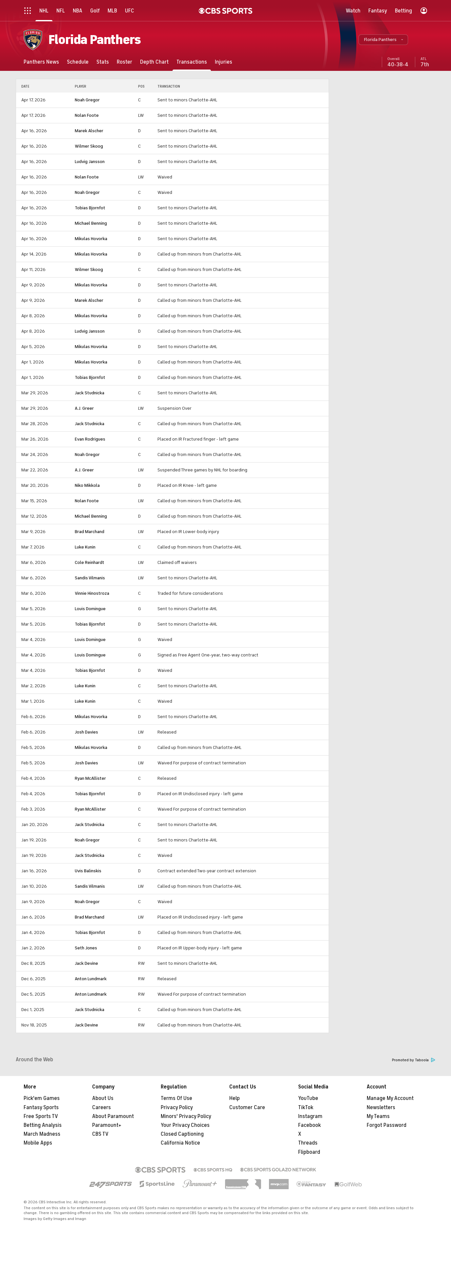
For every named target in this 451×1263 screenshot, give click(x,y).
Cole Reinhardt (89, 562)
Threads (308, 1143)
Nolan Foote (87, 115)
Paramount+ (106, 1125)
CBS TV (100, 1134)
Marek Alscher (89, 131)
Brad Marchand (89, 531)
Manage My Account (390, 1098)
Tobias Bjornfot (90, 208)
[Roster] (124, 62)
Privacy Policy (177, 1107)
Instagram (310, 1116)
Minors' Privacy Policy (186, 1116)
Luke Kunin (85, 547)
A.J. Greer (84, 408)
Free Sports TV (41, 1116)
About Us (102, 1098)
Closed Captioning (182, 1134)
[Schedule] (77, 62)
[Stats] (102, 62)
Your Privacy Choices (185, 1125)
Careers (101, 1107)
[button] (383, 39)
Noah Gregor (87, 100)
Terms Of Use (176, 1098)
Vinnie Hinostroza (92, 593)
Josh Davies (86, 732)
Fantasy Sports (41, 1107)
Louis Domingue (90, 608)
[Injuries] (223, 62)
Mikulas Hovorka (91, 238)
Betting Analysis (43, 1125)
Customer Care (247, 1107)
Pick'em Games (42, 1098)
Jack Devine (86, 963)
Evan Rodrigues (90, 439)
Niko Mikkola (87, 485)
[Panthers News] (41, 62)
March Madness (42, 1134)
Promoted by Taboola (413, 1060)
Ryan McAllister (90, 778)
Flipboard (309, 1152)
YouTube (308, 1098)
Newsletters (381, 1107)
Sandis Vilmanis (90, 578)
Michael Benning (91, 223)
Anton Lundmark (91, 979)
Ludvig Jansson (90, 161)
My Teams (378, 1116)
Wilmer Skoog (89, 146)
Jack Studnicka (89, 393)
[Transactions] (192, 62)
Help (234, 1098)
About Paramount (113, 1116)
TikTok (305, 1107)
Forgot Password (386, 1125)
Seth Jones (86, 948)
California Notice (180, 1143)
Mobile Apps (38, 1143)
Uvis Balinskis (88, 871)
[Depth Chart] (154, 62)
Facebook (309, 1125)
